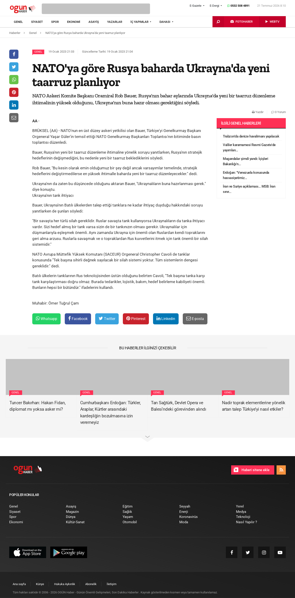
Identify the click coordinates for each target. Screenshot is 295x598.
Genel (38, 51)
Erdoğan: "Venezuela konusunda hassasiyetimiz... (246, 175)
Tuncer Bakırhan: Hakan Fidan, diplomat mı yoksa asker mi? (37, 406)
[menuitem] (22, 22)
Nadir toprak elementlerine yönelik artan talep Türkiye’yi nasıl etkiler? (253, 406)
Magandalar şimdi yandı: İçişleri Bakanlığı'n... (245, 161)
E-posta (195, 318)
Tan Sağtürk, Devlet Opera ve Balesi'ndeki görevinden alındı (178, 406)
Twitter (107, 318)
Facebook (78, 318)
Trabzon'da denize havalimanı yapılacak (251, 136)
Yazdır (257, 112)
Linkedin (165, 318)
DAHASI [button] (165, 22)
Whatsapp (46, 318)
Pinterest (135, 318)
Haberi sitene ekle (251, 469)
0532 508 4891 (238, 5)
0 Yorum (278, 112)
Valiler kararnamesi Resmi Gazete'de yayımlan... (249, 147)
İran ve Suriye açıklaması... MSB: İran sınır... (249, 189)
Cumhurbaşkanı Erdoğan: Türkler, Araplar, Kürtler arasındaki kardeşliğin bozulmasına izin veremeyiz (110, 412)
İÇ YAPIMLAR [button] (139, 22)
